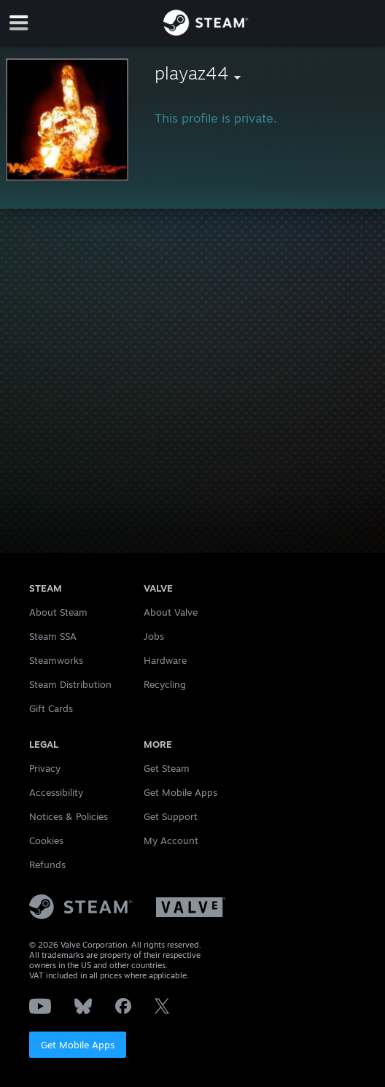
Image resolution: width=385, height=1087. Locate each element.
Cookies (46, 840)
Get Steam (167, 768)
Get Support (171, 816)
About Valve (171, 612)
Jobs (154, 636)
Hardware (165, 660)
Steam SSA (53, 636)
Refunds (47, 864)
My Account (171, 840)
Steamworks (56, 660)
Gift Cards (51, 708)
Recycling (165, 684)
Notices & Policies (68, 816)
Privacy (45, 768)
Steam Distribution (70, 684)
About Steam (58, 612)
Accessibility (56, 792)
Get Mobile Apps (77, 1045)
